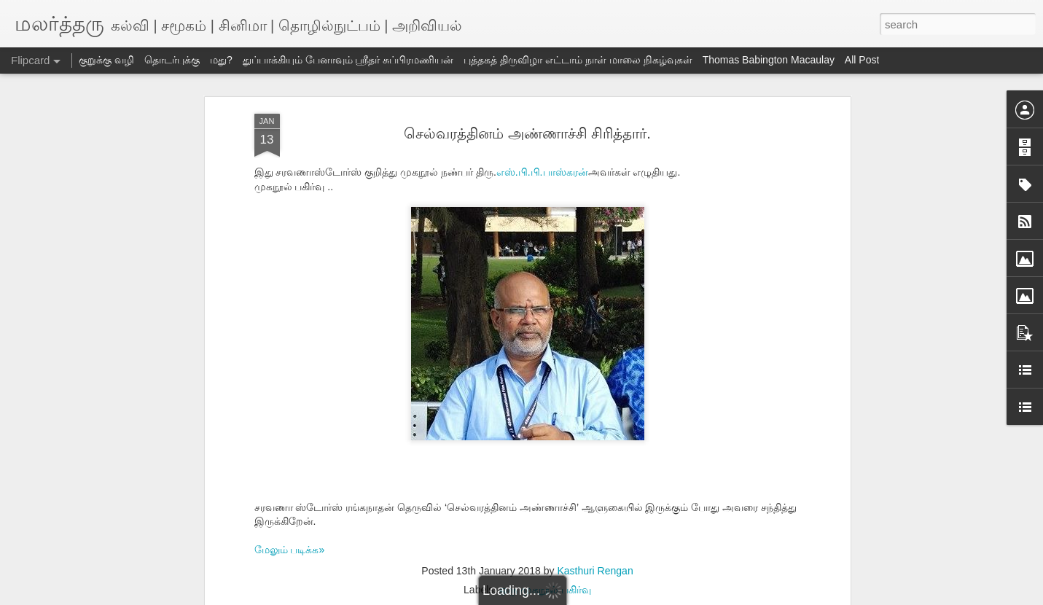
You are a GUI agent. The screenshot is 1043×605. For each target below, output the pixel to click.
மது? (221, 60)
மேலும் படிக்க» (289, 549)
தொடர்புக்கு (172, 60)
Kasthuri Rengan (595, 571)
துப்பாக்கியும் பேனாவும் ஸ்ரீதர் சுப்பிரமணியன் (348, 60)
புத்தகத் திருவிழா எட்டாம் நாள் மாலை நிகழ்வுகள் (578, 60)
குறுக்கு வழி (106, 60)
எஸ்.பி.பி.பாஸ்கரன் (542, 172)
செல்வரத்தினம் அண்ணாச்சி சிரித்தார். (527, 133)
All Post (862, 60)
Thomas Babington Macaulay (769, 60)
